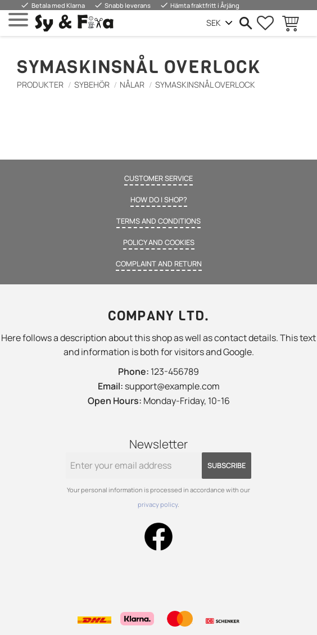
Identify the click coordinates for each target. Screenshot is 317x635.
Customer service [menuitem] (158, 178)
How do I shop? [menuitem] (158, 199)
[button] (18, 20)
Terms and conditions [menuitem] (158, 221)
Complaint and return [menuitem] (159, 263)
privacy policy (158, 504)
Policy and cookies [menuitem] (158, 242)
